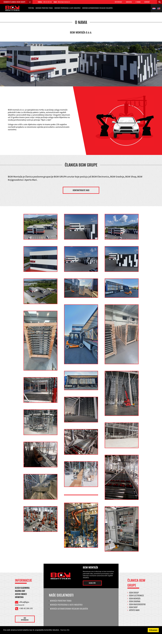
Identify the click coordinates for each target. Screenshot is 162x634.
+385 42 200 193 (48, 2)
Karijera (129, 2)
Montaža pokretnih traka (44, 8)
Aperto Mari (134, 612)
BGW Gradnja (134, 603)
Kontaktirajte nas (81, 191)
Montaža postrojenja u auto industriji (67, 8)
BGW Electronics (136, 597)
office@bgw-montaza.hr (67, 2)
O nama (138, 2)
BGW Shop (133, 609)
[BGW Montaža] (13, 8)
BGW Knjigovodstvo (137, 606)
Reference (118, 2)
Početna (31, 8)
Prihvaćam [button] (153, 630)
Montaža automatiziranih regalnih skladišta (97, 8)
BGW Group (134, 594)
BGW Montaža (134, 600)
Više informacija (27, 621)
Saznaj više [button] (64, 630)
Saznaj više (94, 585)
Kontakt (147, 2)
